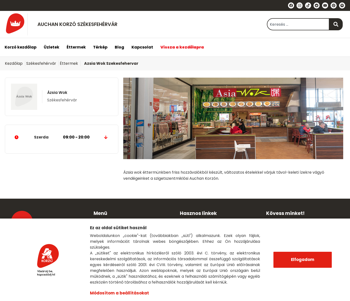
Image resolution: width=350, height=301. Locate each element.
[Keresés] (336, 24)
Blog (119, 47)
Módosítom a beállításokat (119, 293)
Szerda (62, 137)
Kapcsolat (142, 47)
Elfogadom (302, 259)
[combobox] (298, 24)
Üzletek (51, 47)
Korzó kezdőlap (20, 47)
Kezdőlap (14, 63)
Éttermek (76, 47)
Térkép (100, 47)
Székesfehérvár (41, 63)
